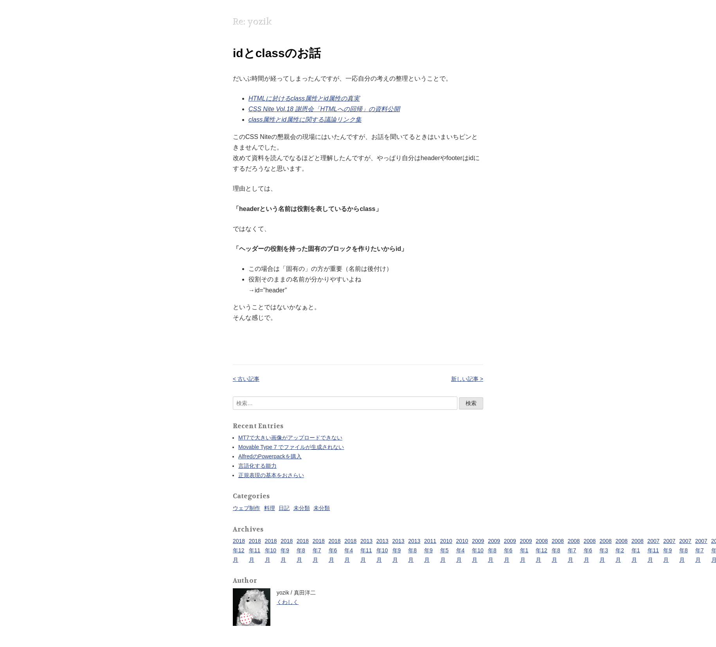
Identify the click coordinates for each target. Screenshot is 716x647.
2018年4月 (350, 550)
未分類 (301, 508)
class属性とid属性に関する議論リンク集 (305, 119)
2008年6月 (590, 550)
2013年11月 (366, 550)
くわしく (288, 602)
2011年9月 (430, 550)
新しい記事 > (467, 379)
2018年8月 (303, 550)
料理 (269, 508)
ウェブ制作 (246, 508)
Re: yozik (252, 21)
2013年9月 (398, 550)
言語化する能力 (257, 466)
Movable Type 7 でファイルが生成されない (291, 447)
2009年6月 (510, 550)
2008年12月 (542, 550)
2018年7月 (319, 550)
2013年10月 (382, 550)
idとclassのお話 (277, 53)
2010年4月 (462, 550)
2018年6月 (335, 550)
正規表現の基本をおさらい (271, 475)
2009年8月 (494, 550)
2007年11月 (654, 550)
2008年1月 (637, 550)
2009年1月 (526, 550)
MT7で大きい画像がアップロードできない (290, 437)
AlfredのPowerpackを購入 (270, 456)
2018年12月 (239, 550)
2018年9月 (287, 550)
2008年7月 (574, 550)
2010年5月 (446, 550)
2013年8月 (414, 550)
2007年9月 (669, 550)
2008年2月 (621, 550)
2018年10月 (271, 550)
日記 (284, 508)
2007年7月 (701, 550)
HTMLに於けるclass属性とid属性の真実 (304, 98)
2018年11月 (255, 550)
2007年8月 (685, 550)
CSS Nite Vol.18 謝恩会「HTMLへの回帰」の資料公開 (324, 109)
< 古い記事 (246, 379)
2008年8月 (558, 550)
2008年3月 (605, 550)
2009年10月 (478, 550)
